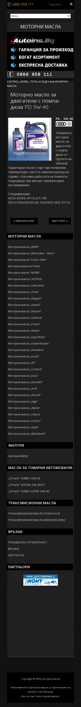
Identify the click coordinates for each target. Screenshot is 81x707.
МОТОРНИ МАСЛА (40, 26)
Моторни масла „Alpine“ (24, 408)
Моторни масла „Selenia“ (25, 318)
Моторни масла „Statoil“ (24, 305)
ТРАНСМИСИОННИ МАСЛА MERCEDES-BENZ (36, 520)
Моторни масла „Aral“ (23, 388)
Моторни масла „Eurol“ (23, 356)
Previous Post (24, 221)
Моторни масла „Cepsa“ (24, 414)
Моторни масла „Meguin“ (25, 298)
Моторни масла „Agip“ (23, 401)
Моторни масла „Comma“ (25, 369)
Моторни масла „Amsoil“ (24, 395)
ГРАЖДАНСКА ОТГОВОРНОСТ (27, 542)
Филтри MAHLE (18, 456)
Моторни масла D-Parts (24, 266)
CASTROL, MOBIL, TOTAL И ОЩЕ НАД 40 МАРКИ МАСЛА (37, 83)
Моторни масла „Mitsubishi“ (27, 434)
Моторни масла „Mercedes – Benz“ (31, 253)
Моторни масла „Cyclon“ (24, 421)
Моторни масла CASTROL (25, 279)
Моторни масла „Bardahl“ (25, 382)
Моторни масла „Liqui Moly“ (26, 337)
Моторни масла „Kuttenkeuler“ (28, 343)
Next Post (60, 221)
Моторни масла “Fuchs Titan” (27, 260)
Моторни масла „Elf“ (22, 363)
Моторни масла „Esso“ (23, 376)
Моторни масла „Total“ (23, 292)
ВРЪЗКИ (13, 549)
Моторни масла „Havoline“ (26, 350)
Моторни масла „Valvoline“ (26, 285)
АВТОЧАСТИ (16, 555)
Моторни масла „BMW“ (23, 247)
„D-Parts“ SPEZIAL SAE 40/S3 (26, 485)
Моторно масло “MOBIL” (24, 272)
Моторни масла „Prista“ (24, 324)
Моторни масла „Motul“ (24, 330)
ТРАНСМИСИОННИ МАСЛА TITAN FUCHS (34, 513)
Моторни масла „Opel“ (23, 427)
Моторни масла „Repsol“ (24, 311)
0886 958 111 (20, 4)
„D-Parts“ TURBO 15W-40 (24, 478)
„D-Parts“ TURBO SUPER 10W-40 (28, 491)
